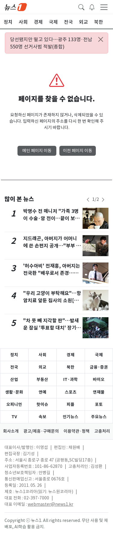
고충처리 (102, 431)
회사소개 (11, 431)
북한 (70, 367)
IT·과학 (70, 379)
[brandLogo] (16, 6)
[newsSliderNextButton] (103, 200)
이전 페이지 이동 (77, 150)
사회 (42, 354)
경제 (70, 354)
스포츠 (71, 392)
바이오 (99, 379)
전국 (14, 367)
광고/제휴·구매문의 (41, 431)
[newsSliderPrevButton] (88, 200)
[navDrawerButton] (103, 7)
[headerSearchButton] (81, 6)
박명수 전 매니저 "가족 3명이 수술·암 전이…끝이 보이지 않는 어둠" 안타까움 (51, 218)
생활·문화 (14, 392)
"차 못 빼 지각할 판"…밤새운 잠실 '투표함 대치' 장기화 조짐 (52, 328)
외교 (42, 367)
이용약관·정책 (76, 431)
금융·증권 (99, 367)
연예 (42, 392)
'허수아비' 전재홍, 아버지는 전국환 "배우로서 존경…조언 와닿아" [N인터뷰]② (51, 273)
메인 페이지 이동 (37, 150)
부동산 (42, 379)
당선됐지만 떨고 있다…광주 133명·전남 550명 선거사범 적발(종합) (51, 43)
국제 (99, 354)
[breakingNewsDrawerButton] (92, 6)
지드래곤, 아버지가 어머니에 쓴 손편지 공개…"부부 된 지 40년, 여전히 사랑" (52, 245)
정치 (14, 354)
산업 (14, 379)
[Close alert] (100, 39)
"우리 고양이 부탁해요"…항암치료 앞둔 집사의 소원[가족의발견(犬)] (52, 300)
